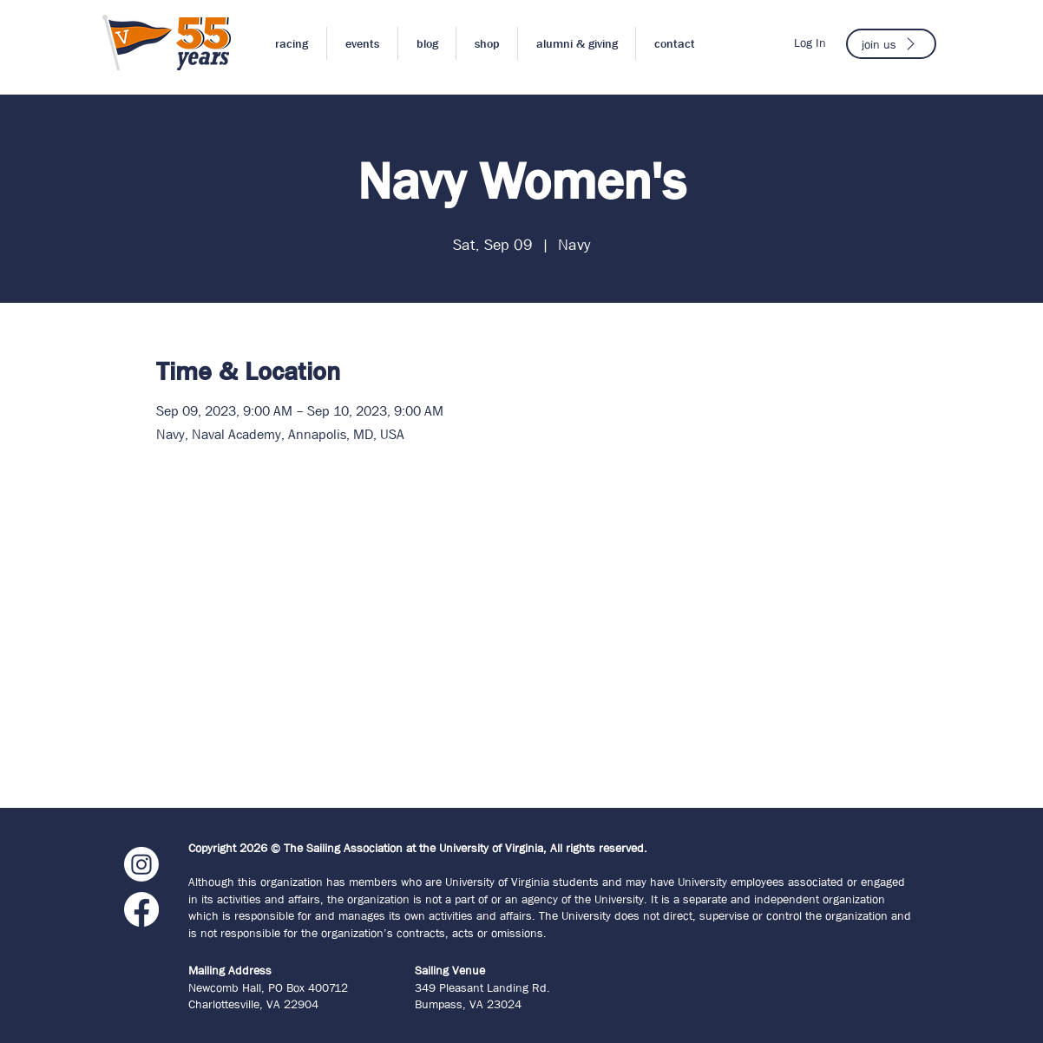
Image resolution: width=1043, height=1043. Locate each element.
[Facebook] (141, 909)
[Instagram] (141, 864)
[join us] (891, 44)
